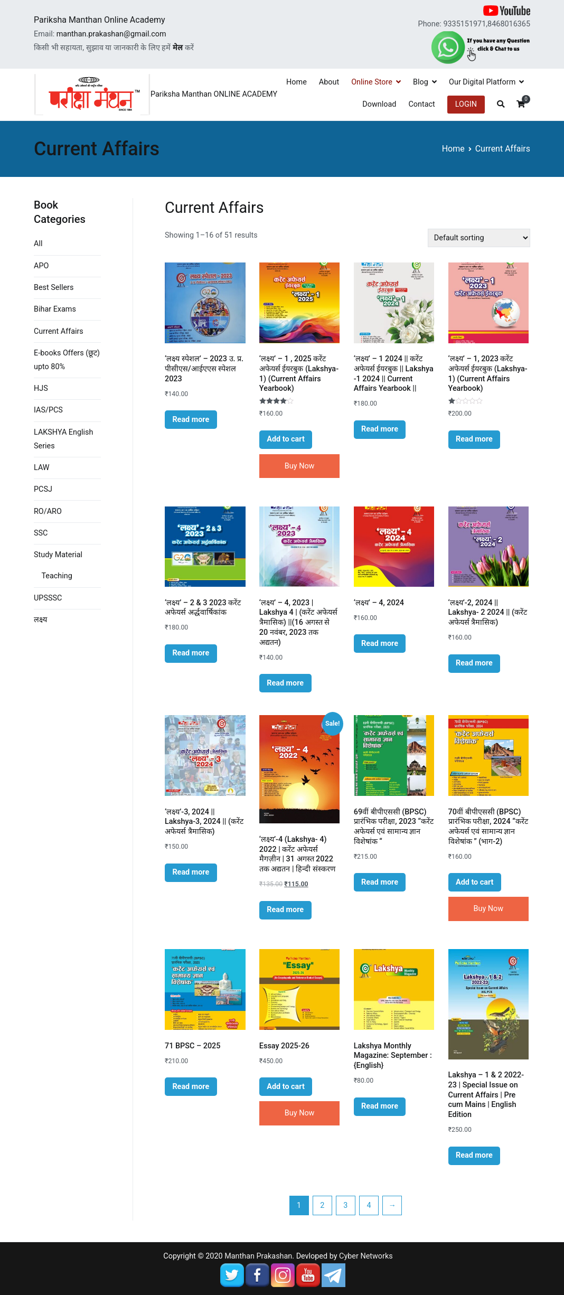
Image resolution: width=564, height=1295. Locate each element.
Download (379, 104)
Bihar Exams (55, 309)
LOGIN (466, 104)
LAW (42, 467)
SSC (41, 533)
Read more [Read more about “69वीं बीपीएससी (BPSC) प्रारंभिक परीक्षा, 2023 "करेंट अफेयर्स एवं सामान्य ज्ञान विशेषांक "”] (379, 882)
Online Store (371, 82)
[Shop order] (479, 238)
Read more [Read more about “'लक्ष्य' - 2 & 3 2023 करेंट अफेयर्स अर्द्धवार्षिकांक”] (190, 653)
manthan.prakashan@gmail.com (111, 34)
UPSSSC (48, 598)
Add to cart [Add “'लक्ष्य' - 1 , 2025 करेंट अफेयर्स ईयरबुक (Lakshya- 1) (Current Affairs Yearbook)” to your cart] (286, 439)
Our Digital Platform (482, 82)
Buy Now (300, 466)
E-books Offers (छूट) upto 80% (67, 360)
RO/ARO (48, 511)
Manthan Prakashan (258, 1256)
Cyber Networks (366, 1256)
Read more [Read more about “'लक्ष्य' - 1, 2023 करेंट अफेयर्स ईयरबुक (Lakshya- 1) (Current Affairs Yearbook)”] (474, 439)
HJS (41, 388)
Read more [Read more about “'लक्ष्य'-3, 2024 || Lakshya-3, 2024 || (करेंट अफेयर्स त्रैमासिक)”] (190, 872)
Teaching (56, 575)
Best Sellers (53, 287)
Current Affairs (58, 331)
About (329, 82)
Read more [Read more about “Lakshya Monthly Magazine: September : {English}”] (379, 1106)
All (38, 243)
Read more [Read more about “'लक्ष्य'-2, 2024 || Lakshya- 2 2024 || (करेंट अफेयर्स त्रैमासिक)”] (474, 663)
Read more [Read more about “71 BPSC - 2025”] (190, 1086)
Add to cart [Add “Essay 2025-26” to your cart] (286, 1086)
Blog (420, 82)
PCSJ (43, 489)
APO (41, 265)
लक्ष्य (40, 619)
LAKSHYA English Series (63, 439)
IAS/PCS (48, 410)
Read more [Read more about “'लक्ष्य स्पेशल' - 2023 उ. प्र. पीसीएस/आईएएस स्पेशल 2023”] (190, 419)
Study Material (58, 554)
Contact (421, 104)
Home (296, 82)
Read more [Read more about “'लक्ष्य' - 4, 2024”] (379, 643)
